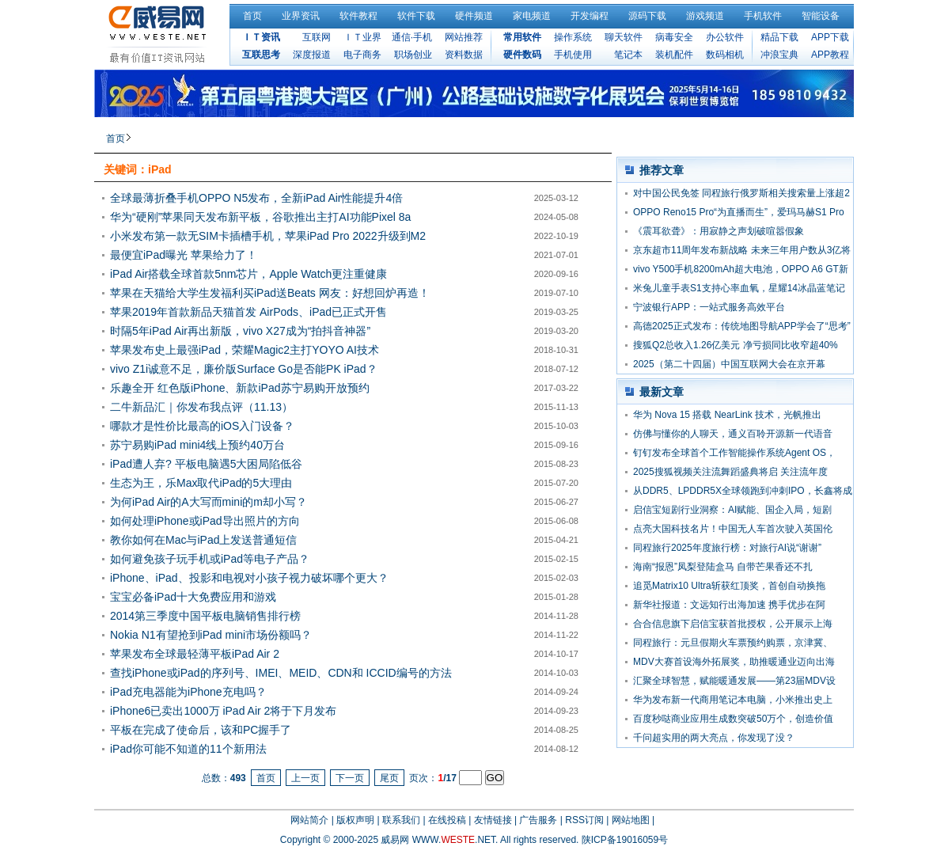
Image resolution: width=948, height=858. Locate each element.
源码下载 (647, 15)
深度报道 (312, 54)
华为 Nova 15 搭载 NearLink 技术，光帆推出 (727, 414)
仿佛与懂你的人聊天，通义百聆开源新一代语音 (732, 433)
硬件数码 (522, 54)
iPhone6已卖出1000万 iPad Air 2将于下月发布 (223, 710)
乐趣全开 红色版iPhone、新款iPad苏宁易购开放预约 (240, 388)
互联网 (316, 37)
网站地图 (631, 820)
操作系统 (573, 37)
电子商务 (362, 54)
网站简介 (309, 820)
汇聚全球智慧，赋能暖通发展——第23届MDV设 (734, 680)
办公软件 (725, 37)
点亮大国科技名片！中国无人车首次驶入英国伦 (732, 528)
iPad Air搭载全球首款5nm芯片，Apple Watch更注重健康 (248, 274)
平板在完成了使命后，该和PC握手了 (200, 729)
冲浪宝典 (779, 54)
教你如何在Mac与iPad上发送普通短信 (203, 539)
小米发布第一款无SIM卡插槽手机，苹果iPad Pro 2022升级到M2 (268, 236)
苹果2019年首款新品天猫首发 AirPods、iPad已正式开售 (248, 312)
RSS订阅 (584, 820)
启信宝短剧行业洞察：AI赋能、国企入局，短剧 (732, 509)
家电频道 (532, 15)
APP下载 (830, 37)
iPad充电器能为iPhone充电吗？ (188, 691)
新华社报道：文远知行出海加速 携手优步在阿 (729, 604)
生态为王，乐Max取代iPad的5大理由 (201, 482)
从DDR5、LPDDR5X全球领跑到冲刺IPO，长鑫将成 (742, 490)
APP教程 (830, 54)
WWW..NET (453, 839)
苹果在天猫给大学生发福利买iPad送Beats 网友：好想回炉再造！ (270, 293)
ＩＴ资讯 (261, 37)
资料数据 (464, 54)
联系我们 (401, 820)
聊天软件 (624, 37)
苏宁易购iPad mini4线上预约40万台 (197, 444)
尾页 (389, 778)
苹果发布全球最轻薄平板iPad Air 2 (194, 653)
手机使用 (573, 54)
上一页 (305, 778)
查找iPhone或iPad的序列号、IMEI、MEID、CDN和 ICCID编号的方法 (281, 672)
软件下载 (416, 15)
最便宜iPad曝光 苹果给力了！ (183, 255)
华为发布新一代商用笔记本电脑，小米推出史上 (732, 699)
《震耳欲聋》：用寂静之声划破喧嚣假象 (718, 231)
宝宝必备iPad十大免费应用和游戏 (193, 596)
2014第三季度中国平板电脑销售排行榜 (205, 615)
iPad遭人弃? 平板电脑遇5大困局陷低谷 (206, 463)
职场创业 (413, 54)
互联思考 (261, 54)
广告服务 (538, 820)
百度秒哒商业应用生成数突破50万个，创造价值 (733, 718)
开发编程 (590, 15)
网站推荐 (464, 37)
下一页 (350, 778)
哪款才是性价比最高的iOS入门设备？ (202, 426)
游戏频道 (705, 15)
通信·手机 (412, 37)
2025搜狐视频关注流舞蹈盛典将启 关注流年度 (730, 471)
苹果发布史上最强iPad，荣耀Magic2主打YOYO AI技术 (244, 350)
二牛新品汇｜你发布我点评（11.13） (201, 407)
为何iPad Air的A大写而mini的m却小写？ (208, 501)
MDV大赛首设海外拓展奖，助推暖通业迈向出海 (734, 661)
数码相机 (725, 54)
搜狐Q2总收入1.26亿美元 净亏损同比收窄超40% (735, 345)
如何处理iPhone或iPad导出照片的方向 (205, 520)
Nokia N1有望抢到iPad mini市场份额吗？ (211, 634)
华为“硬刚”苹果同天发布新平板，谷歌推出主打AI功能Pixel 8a (260, 217)
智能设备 (821, 15)
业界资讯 (301, 15)
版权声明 (355, 820)
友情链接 (493, 820)
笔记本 (628, 54)
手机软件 (763, 15)
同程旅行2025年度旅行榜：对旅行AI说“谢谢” (727, 547)
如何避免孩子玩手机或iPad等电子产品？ (209, 558)
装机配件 (674, 54)
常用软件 (522, 37)
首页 (252, 15)
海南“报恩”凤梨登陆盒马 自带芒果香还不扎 (723, 566)
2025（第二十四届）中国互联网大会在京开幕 (729, 364)
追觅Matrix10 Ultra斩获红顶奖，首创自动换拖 (729, 585)
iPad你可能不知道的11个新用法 (188, 748)
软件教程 (358, 15)
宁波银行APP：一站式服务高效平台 (709, 307)
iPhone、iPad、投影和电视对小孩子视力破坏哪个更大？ (249, 577)
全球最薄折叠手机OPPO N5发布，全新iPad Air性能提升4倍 (256, 198)
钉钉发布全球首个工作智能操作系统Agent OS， (734, 452)
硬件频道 (474, 15)
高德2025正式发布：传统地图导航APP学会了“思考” (742, 326)
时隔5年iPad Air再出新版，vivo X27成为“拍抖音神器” (240, 331)
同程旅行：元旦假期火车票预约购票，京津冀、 (732, 642)
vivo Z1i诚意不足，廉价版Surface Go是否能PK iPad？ (243, 369)
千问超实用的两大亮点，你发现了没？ (713, 737)
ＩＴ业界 (362, 37)
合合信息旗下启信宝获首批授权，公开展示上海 (732, 623)
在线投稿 (447, 820)
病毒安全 (674, 37)
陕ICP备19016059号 (625, 839)
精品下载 (779, 37)
